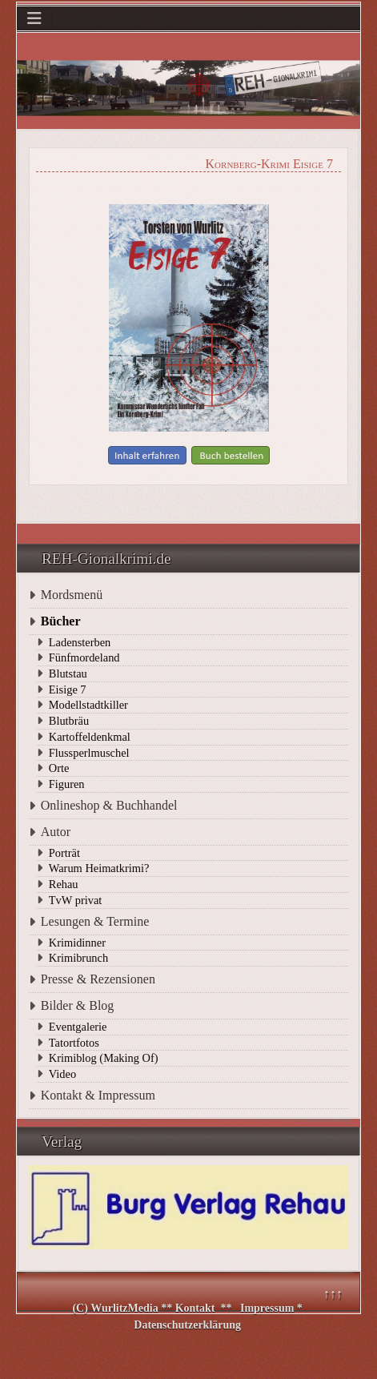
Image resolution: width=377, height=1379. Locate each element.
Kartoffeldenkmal (89, 736)
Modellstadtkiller (88, 704)
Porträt (64, 852)
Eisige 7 (67, 689)
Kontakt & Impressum (98, 1095)
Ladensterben (80, 642)
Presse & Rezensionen (98, 979)
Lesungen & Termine (95, 921)
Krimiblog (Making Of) (103, 1057)
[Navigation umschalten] (34, 18)
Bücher (61, 621)
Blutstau (68, 673)
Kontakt (195, 1308)
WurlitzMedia (125, 1308)
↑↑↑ (333, 1294)
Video (62, 1073)
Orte (59, 768)
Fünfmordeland (84, 657)
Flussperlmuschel (89, 752)
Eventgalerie (78, 1026)
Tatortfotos (74, 1042)
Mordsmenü (71, 594)
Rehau (63, 884)
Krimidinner (77, 942)
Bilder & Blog (77, 1005)
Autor (55, 831)
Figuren (67, 784)
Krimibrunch (78, 957)
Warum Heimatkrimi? (99, 868)
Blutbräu (69, 720)
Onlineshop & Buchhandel (109, 805)
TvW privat (75, 900)
